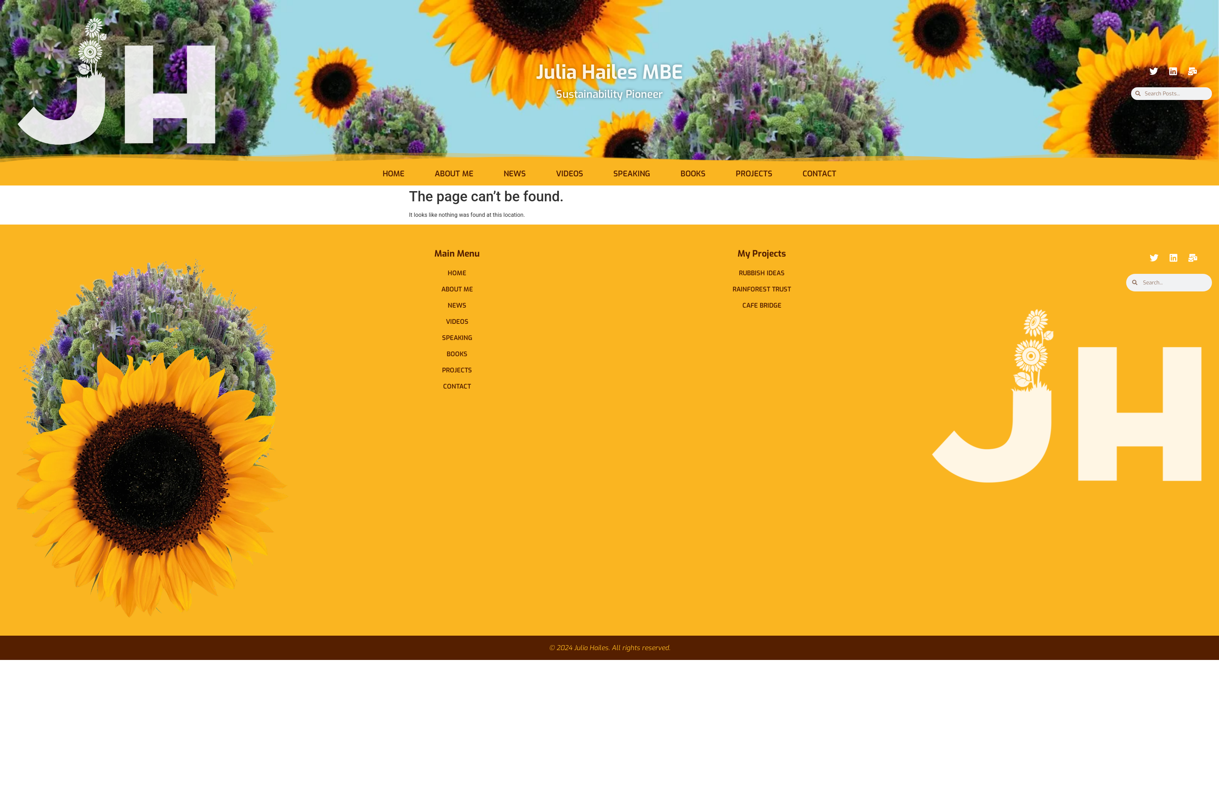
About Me (454, 174)
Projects (754, 174)
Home (393, 174)
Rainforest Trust (762, 289)
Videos (569, 174)
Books (693, 174)
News (515, 174)
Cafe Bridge (761, 305)
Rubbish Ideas (762, 273)
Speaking (631, 174)
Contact (819, 174)
